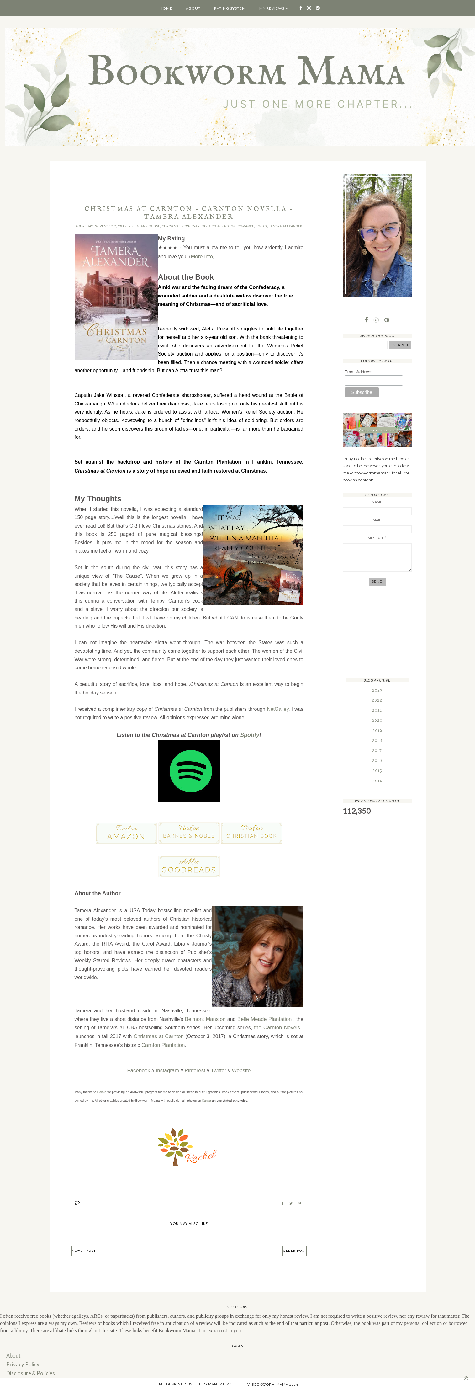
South (261, 226)
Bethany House (146, 226)
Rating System (230, 8)
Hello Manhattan (213, 1380)
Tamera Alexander (285, 226)
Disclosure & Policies (28, 1369)
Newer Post (84, 1247)
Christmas (171, 226)
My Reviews (271, 8)
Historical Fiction (219, 226)
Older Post (294, 1247)
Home (166, 8)
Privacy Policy (21, 1361)
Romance (246, 226)
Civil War (191, 226)
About (193, 8)
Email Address (358, 372)
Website (239, 1068)
